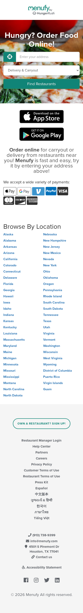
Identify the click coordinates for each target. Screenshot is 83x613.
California (10, 259)
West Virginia (52, 358)
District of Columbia (57, 371)
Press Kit (41, 482)
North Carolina (13, 389)
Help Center (41, 446)
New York (50, 265)
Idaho (7, 309)
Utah (46, 327)
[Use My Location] (9, 57)
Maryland (10, 346)
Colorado (9, 265)
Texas (47, 321)
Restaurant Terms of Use (41, 476)
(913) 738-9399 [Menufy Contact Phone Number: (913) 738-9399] (42, 535)
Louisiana (10, 333)
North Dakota (13, 395)
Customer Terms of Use (41, 470)
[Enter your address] (48, 57)
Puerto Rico (51, 377)
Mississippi (11, 377)
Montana (9, 383)
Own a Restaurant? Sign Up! (41, 423)
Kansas (8, 321)
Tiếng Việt (41, 518)
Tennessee (50, 315)
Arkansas (10, 247)
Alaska (8, 234)
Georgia (9, 290)
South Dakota (53, 309)
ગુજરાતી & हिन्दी (41, 500)
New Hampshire (54, 240)
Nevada (48, 259)
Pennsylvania (52, 290)
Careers (41, 458)
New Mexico (52, 253)
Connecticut (12, 271)
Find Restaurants (41, 83)
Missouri (9, 371)
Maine (7, 352)
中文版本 (41, 494)
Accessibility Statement (41, 567)
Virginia (48, 333)
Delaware (10, 278)
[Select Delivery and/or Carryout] (41, 70)
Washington (51, 346)
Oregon (48, 284)
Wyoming (49, 364)
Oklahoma (50, 278)
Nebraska (50, 234)
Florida (8, 284)
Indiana (8, 315)
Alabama (9, 240)
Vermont (49, 340)
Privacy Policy (41, 464)
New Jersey (51, 247)
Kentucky (10, 327)
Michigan (9, 358)
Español (41, 488)
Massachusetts (14, 340)
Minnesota (10, 364)
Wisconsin (50, 352)
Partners (41, 452)
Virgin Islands (53, 383)
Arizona (8, 253)
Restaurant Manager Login (41, 440)
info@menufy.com (41, 541)
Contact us (41, 557)
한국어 (41, 506)
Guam (47, 389)
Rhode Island (52, 296)
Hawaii (8, 296)
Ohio (46, 271)
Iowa (6, 302)
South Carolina (54, 302)
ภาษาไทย (41, 512)
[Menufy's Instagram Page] (36, 580)
